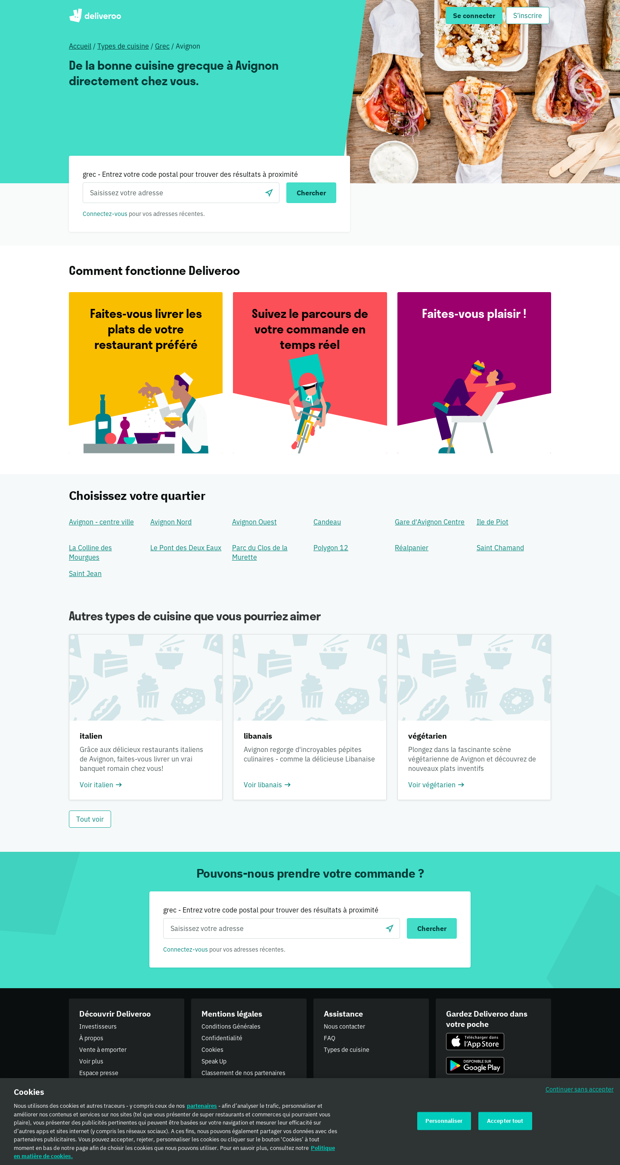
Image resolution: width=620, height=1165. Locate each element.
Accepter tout (505, 1123)
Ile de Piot (492, 522)
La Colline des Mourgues (90, 552)
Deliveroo (95, 15)
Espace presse (98, 1073)
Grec (162, 46)
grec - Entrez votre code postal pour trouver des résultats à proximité (190, 174)
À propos (91, 1038)
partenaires (202, 1109)
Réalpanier (411, 547)
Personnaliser (444, 1123)
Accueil (80, 46)
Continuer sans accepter (580, 1092)
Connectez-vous (105, 214)
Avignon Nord (171, 522)
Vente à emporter (103, 1050)
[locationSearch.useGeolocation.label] (269, 193)
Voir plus (91, 1061)
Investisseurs (98, 1026)
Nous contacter (344, 1026)
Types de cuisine (123, 46)
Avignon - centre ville (101, 522)
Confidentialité (222, 1038)
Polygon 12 (330, 547)
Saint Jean (85, 573)
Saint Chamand (500, 547)
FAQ (329, 1038)
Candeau (327, 522)
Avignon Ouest (254, 522)
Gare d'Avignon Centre (430, 522)
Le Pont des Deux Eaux (185, 547)
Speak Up (214, 1061)
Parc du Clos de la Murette (260, 552)
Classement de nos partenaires (243, 1073)
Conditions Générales (231, 1026)
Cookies (212, 1050)
